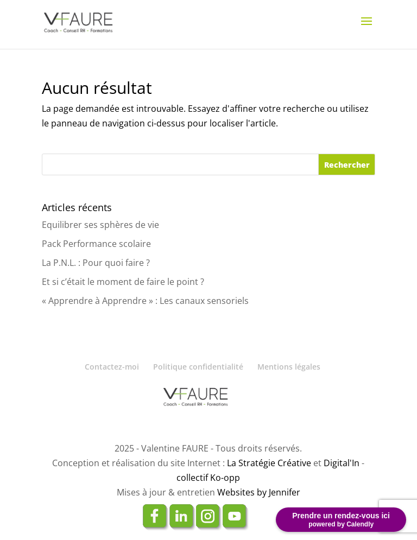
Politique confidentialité (198, 366)
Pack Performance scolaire (96, 244)
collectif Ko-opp (208, 478)
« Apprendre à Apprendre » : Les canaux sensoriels (145, 301)
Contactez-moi (112, 366)
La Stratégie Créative (269, 463)
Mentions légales (288, 366)
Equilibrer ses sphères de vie (100, 225)
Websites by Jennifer (258, 492)
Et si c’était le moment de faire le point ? (123, 282)
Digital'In (341, 463)
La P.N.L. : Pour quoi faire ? (96, 263)
